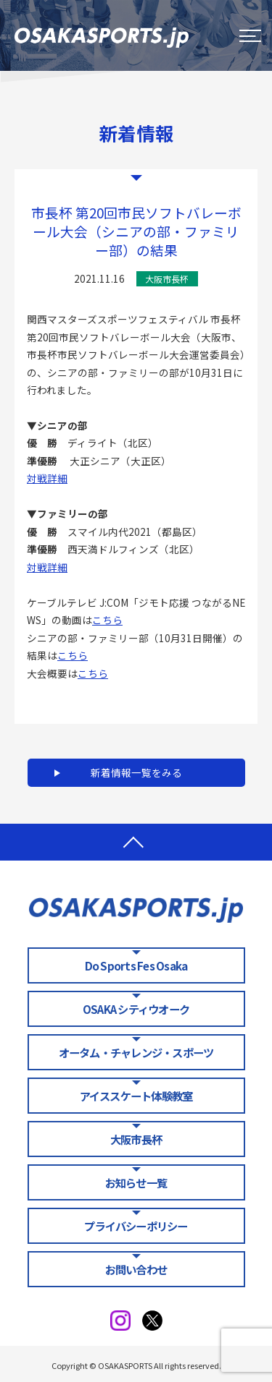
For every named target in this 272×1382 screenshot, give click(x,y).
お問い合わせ (136, 1269)
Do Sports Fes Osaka (136, 965)
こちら (107, 620)
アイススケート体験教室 (136, 1096)
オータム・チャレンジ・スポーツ (136, 1052)
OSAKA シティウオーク (136, 1009)
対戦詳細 (47, 478)
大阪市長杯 (136, 1139)
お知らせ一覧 (136, 1182)
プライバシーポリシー (135, 1226)
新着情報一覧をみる (136, 772)
